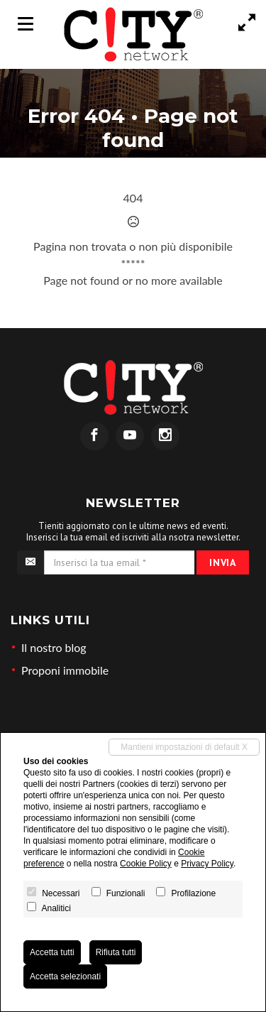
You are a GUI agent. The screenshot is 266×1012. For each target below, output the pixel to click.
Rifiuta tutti (116, 952)
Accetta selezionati (65, 976)
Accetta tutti (52, 952)
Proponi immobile (65, 670)
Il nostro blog (54, 647)
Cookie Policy (146, 864)
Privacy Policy (207, 864)
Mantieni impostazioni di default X (184, 747)
